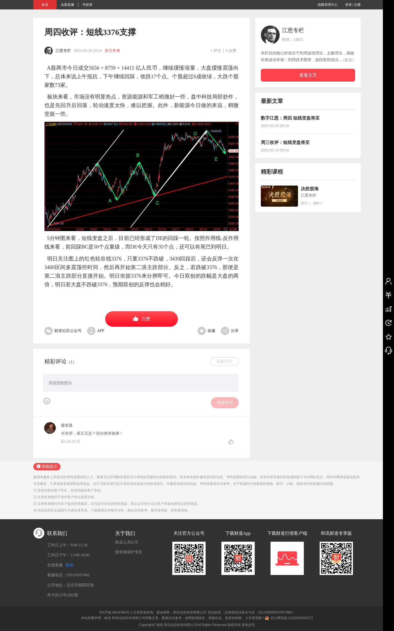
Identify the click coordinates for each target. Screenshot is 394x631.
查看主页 (308, 75)
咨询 (69, 565)
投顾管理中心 (328, 5)
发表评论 (225, 403)
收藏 (206, 331)
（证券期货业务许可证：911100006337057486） (258, 612)
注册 (357, 5)
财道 (45, 5)
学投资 (87, 5)
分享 (230, 331)
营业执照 (214, 612)
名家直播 (67, 5)
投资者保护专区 (128, 552)
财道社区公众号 (63, 331)
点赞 (141, 318)
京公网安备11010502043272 (292, 618)
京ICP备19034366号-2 (115, 612)
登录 (348, 5)
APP (95, 331)
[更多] (349, 60)
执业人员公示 (126, 542)
